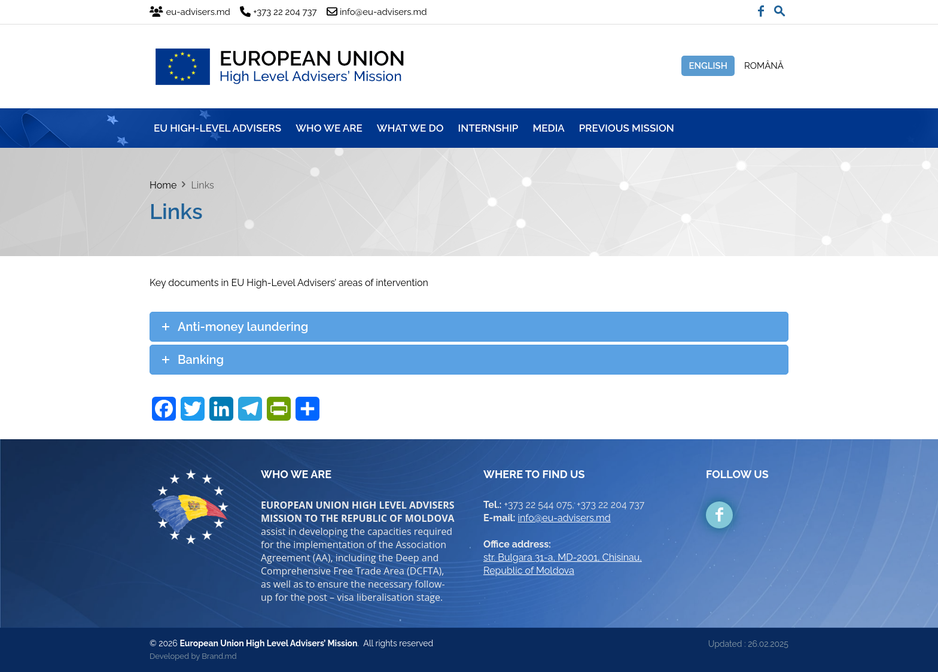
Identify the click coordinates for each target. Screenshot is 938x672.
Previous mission (626, 128)
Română (764, 65)
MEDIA (548, 128)
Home (163, 185)
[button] (779, 8)
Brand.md (219, 656)
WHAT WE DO (410, 128)
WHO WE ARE (329, 128)
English (708, 65)
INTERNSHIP (488, 128)
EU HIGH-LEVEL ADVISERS (217, 128)
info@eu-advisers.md (564, 518)
